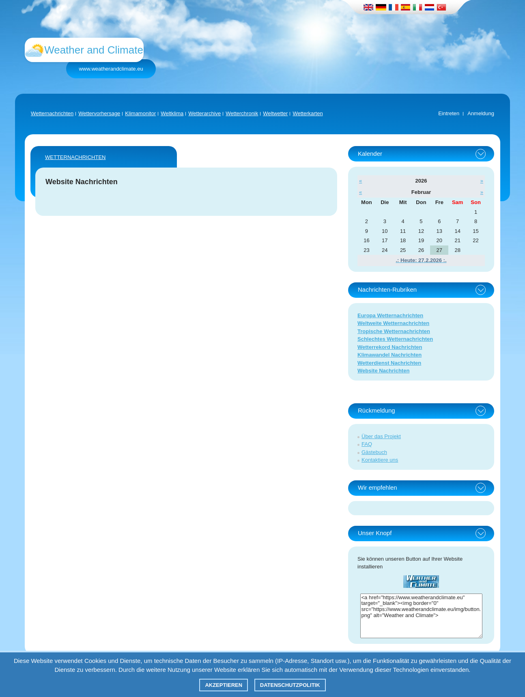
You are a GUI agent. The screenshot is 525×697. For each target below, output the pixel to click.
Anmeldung (480, 113)
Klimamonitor (140, 113)
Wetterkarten (308, 113)
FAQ (366, 444)
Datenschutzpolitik (290, 685)
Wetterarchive (204, 113)
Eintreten (448, 113)
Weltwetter (275, 113)
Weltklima (172, 113)
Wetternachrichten (52, 113)
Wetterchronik (242, 113)
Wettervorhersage (99, 113)
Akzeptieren (223, 685)
